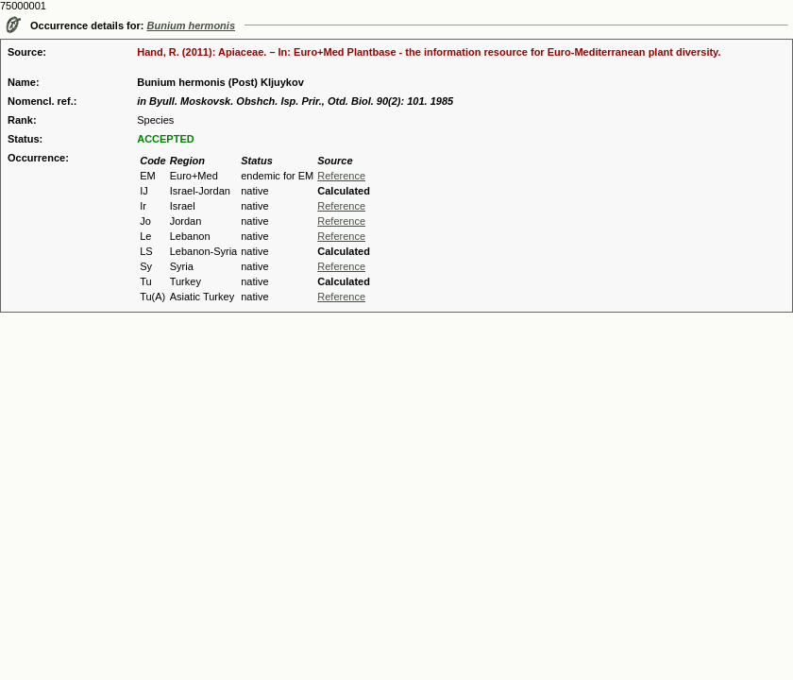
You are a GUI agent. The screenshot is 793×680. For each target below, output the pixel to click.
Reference (341, 175)
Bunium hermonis (191, 25)
